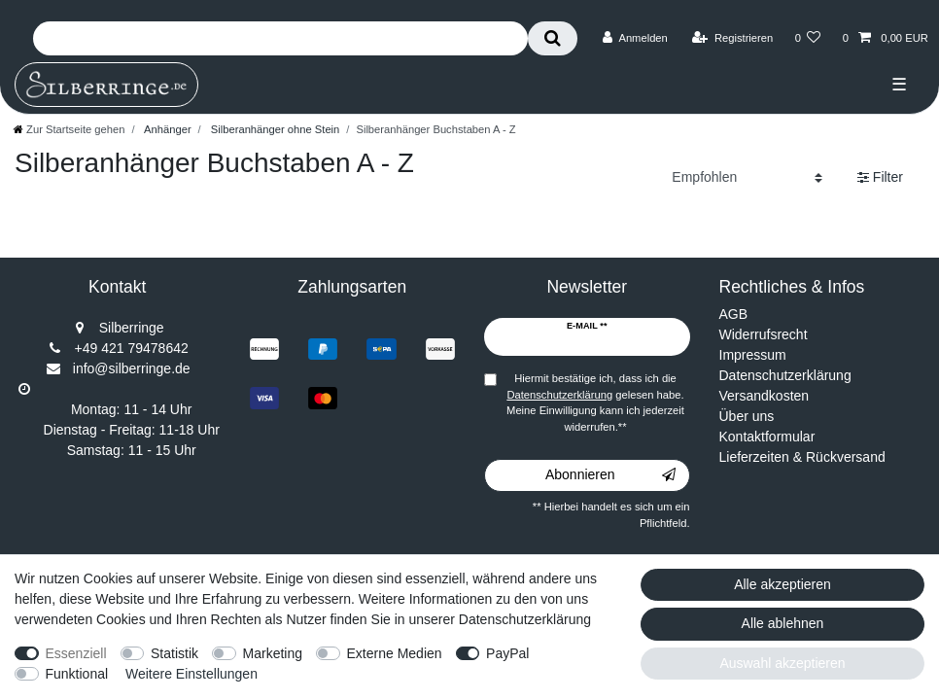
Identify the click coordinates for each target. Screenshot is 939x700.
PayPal (507, 653)
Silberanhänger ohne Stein (274, 129)
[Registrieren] (732, 38)
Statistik (174, 653)
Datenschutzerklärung (785, 375)
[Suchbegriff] (280, 38)
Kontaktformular (767, 436)
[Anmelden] (635, 38)
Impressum (752, 355)
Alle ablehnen (783, 623)
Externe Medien (394, 653)
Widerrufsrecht (763, 334)
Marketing (272, 653)
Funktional (77, 674)
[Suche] (552, 38)
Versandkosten (764, 395)
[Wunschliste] (807, 38)
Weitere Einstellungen (191, 674)
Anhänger (166, 129)
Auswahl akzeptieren (782, 663)
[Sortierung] (747, 177)
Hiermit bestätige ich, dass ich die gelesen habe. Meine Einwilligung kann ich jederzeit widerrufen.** (595, 402)
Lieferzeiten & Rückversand (802, 457)
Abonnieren (610, 475)
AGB (733, 314)
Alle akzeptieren (782, 584)
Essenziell (76, 653)
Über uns (747, 416)
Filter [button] (880, 178)
